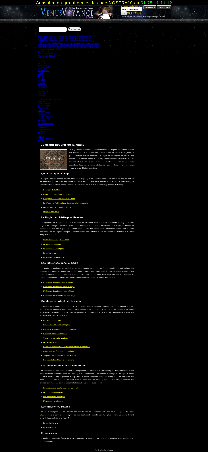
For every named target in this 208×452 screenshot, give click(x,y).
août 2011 (41, 93)
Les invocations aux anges (54, 397)
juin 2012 (41, 76)
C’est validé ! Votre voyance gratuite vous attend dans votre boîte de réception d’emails (69, 44)
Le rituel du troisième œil (53, 392)
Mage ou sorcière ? (51, 212)
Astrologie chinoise (44, 103)
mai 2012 (41, 78)
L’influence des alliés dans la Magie (58, 282)
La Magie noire (49, 427)
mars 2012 (42, 82)
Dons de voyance (44, 105)
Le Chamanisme (44, 113)
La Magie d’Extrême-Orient (54, 257)
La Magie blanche (50, 423)
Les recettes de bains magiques (56, 325)
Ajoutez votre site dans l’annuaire (50, 42)
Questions (41, 133)
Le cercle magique (51, 342)
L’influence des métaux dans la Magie (59, 287)
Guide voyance (43, 107)
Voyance (41, 137)
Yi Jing (40, 140)
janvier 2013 (42, 65)
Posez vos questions (45, 53)
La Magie (41, 111)
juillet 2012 (42, 74)
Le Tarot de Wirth (44, 118)
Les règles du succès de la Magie (57, 207)
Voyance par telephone (46, 139)
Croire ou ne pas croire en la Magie (58, 194)
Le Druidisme (42, 114)
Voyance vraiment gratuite (47, 57)
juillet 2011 (42, 95)
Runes (40, 135)
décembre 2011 (43, 87)
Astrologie (41, 101)
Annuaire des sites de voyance (49, 100)
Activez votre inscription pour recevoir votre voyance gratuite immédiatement (65, 36)
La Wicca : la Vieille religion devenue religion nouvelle (65, 203)
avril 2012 (41, 80)
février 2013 (42, 63)
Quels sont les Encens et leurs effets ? (59, 351)
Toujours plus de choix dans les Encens (59, 355)
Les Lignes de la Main (46, 124)
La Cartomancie (43, 109)
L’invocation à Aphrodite (53, 401)
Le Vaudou (42, 120)
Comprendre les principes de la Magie (59, 199)
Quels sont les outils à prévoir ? (56, 338)
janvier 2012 (42, 86)
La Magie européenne (52, 244)
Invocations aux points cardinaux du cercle (61, 388)
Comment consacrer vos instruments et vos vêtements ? (66, 347)
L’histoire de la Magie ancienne (56, 240)
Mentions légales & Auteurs (104, 450)
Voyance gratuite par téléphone (49, 55)
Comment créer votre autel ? (55, 334)
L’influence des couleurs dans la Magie (59, 295)
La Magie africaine (51, 253)
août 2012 (41, 73)
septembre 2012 (44, 71)
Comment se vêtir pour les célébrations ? (60, 329)
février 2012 (42, 84)
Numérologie (42, 126)
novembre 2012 (43, 67)
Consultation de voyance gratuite (49, 49)
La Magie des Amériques (53, 249)
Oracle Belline (43, 127)
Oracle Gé (41, 131)
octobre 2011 (42, 89)
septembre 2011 (44, 91)
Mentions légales (44, 51)
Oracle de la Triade (44, 129)
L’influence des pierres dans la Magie (58, 291)
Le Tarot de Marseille (45, 116)
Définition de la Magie (52, 190)
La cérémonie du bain (52, 320)
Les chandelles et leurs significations (58, 360)
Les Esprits (42, 122)
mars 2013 (42, 61)
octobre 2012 (42, 69)
